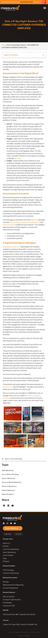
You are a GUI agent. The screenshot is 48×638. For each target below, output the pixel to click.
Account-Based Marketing (11, 482)
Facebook (6, 398)
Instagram (37, 396)
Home (4, 45)
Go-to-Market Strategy (10, 474)
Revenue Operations (9, 486)
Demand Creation (9, 566)
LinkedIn (29, 396)
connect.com (8, 387)
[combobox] (24, 459)
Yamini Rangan (16, 222)
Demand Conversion (10, 578)
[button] (43, 55)
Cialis (18, 158)
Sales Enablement (8, 490)
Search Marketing (8, 478)
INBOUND (34, 220)
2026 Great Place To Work (26, 2)
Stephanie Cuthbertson (30, 222)
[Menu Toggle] (44, 8)
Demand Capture (9, 592)
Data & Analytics (8, 494)
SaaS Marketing (7, 470)
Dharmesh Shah (9, 225)
